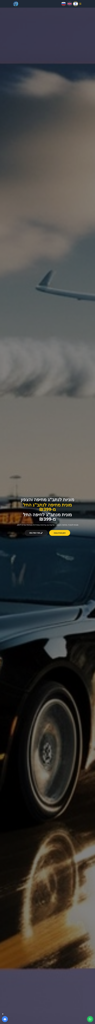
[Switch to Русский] (63, 4)
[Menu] (80, 4)
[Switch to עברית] (75, 3)
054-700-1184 (35, 533)
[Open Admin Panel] (3, 1014)
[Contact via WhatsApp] (90, 1019)
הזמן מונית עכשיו (60, 533)
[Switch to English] (69, 4)
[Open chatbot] (5, 1019)
